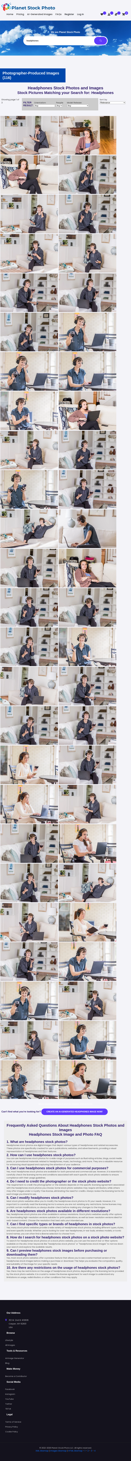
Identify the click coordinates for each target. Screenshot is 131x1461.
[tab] (65, 1455)
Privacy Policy (11, 1426)
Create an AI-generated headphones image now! (74, 1112)
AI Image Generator (14, 1358)
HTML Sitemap (75, 1450)
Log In (80, 14)
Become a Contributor (16, 1376)
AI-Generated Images (39, 14)
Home (10, 14)
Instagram (10, 1394)
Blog (7, 1363)
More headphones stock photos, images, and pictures (65, 1103)
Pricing (20, 14)
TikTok (8, 1408)
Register (69, 14)
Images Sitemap (58, 1450)
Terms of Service (13, 1421)
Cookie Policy (11, 1431)
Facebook (10, 1389)
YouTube (9, 1399)
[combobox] (65, 40)
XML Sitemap (42, 1450)
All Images (10, 1345)
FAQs (59, 14)
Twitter (8, 1403)
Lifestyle (9, 1340)
